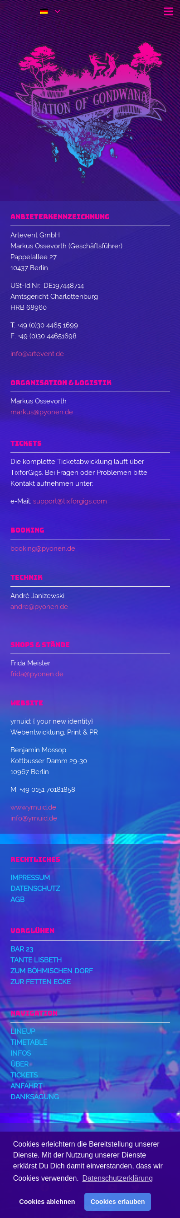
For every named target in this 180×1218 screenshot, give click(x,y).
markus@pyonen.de (41, 412)
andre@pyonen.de (39, 607)
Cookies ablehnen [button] (47, 1201)
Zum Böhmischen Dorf (51, 971)
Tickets (24, 1075)
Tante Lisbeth (36, 960)
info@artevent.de (37, 354)
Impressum (30, 878)
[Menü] (169, 11)
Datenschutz (35, 889)
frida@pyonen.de (36, 674)
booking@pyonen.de (42, 548)
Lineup (22, 1031)
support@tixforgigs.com (70, 501)
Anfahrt (26, 1086)
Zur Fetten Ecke (40, 982)
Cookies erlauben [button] (118, 1201)
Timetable (28, 1042)
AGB (17, 900)
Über (19, 1064)
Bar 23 (21, 949)
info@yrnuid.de (33, 818)
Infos (20, 1053)
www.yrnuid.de (33, 807)
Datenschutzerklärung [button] (117, 1178)
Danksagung (34, 1097)
